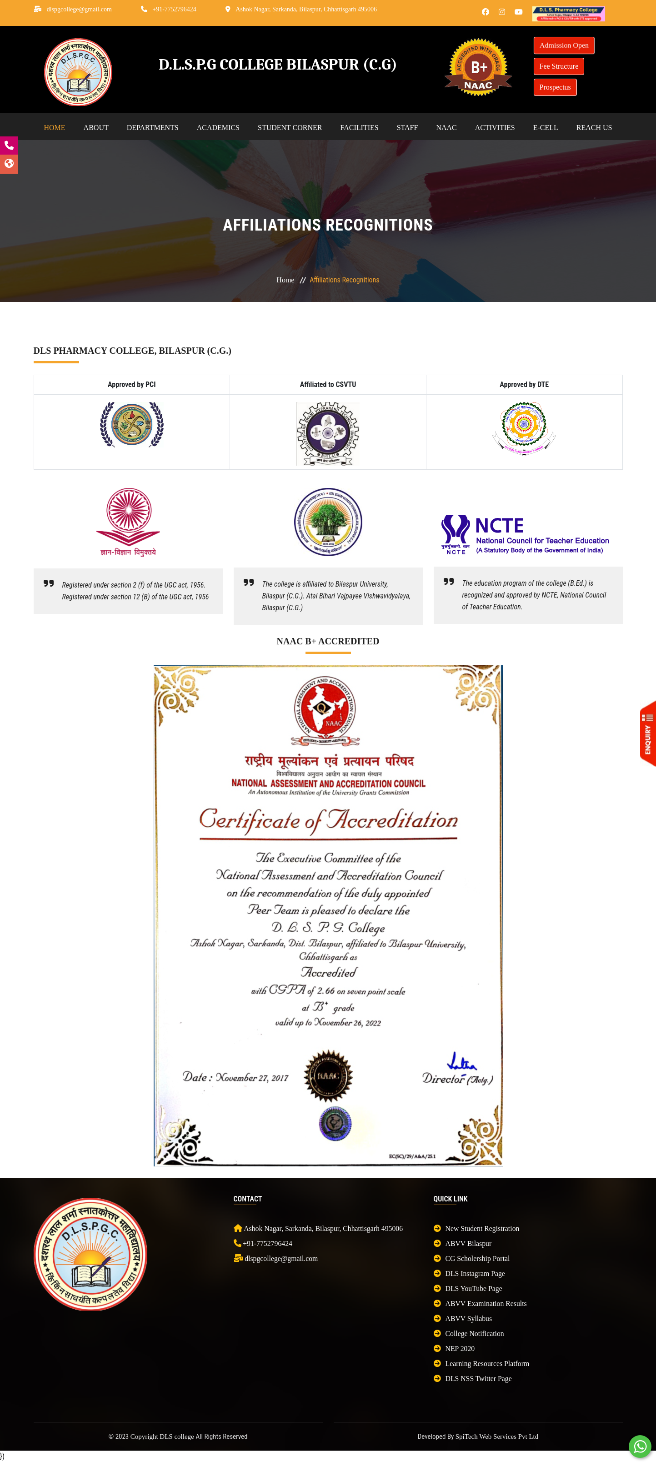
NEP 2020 (455, 1348)
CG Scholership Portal (472, 1258)
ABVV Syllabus (463, 1318)
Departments (153, 127)
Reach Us (594, 127)
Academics (218, 127)
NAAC (446, 127)
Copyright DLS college (163, 1436)
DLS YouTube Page (468, 1288)
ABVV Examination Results (481, 1303)
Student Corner (290, 127)
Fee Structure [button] (559, 66)
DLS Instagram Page (470, 1273)
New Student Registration (477, 1228)
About (96, 127)
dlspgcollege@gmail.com (79, 9)
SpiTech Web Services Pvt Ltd (497, 1436)
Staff (407, 127)
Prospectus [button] (555, 87)
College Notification (469, 1333)
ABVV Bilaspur (463, 1243)
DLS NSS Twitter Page (473, 1378)
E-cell (545, 127)
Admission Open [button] (564, 45)
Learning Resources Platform (482, 1363)
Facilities (359, 127)
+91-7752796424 (174, 9)
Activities (495, 127)
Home (54, 127)
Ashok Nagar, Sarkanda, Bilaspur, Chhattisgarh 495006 (306, 9)
